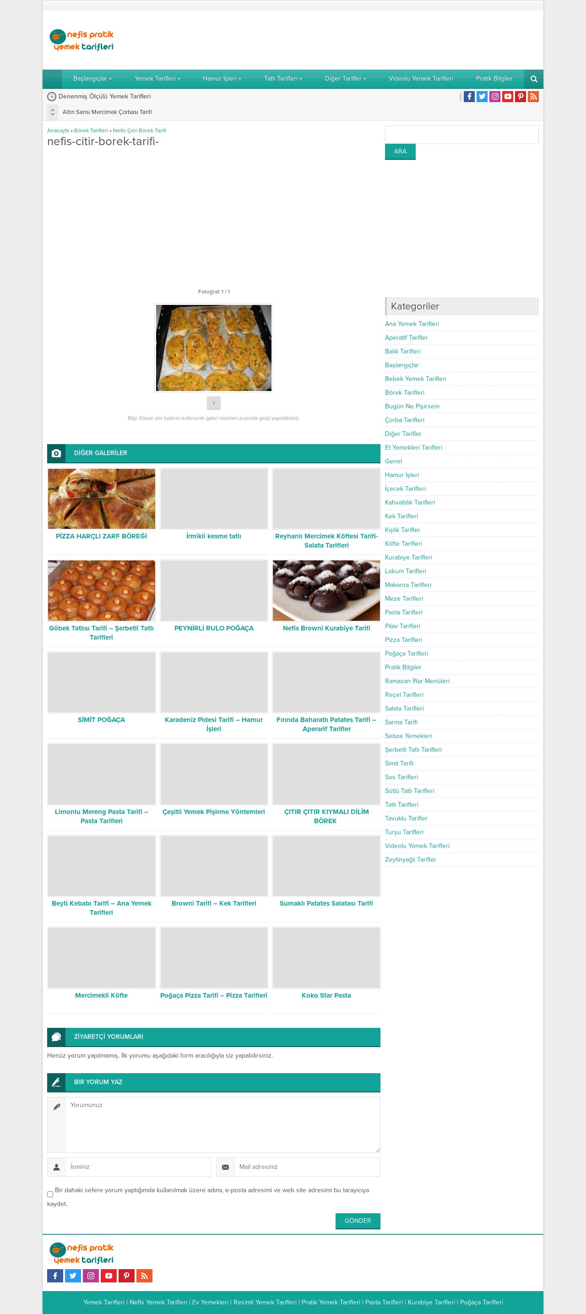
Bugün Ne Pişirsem (412, 406)
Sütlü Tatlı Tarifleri (409, 791)
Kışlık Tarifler (402, 530)
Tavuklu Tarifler (406, 818)
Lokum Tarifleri (405, 571)
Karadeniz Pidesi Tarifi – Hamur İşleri (214, 724)
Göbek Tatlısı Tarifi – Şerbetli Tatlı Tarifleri (101, 632)
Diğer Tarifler (403, 434)
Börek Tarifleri (91, 130)
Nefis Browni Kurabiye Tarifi (326, 628)
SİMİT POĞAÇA (101, 720)
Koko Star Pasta (326, 995)
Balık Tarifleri (403, 351)
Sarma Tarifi (401, 722)
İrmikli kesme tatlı (213, 536)
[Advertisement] (372, 39)
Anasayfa (58, 130)
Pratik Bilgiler (403, 667)
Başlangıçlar (402, 365)
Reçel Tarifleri (404, 695)
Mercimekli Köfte (101, 995)
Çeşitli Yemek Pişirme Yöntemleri (214, 812)
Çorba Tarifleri (404, 420)
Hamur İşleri (402, 475)
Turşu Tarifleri (404, 832)
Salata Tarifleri (404, 708)
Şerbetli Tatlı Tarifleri (413, 750)
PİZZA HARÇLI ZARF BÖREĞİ (101, 536)
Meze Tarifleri (404, 599)
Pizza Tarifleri (403, 640)
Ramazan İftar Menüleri (417, 681)
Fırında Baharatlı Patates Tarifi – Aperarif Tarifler (326, 724)
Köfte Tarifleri (403, 544)
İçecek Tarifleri (405, 489)
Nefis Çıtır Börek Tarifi (139, 130)
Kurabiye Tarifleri (408, 557)
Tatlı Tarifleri (401, 805)
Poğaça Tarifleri (406, 653)
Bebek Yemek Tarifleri (415, 379)
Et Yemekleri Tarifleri (413, 447)
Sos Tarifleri (401, 777)
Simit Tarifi (399, 763)
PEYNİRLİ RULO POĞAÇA (214, 628)
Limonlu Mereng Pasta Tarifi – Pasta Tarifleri (101, 816)
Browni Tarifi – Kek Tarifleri (214, 903)
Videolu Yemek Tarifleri (417, 846)
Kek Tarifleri (401, 516)
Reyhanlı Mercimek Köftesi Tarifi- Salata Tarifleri (326, 540)
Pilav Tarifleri (402, 626)
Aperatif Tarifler (406, 338)
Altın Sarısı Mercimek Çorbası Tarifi (107, 112)
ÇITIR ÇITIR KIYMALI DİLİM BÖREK (326, 816)
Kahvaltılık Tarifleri (410, 502)
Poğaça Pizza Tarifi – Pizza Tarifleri (213, 995)
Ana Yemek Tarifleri (412, 324)
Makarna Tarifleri (408, 585)
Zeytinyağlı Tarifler (410, 859)
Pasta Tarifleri (404, 612)
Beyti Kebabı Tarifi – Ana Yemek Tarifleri (102, 908)
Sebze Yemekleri (408, 736)
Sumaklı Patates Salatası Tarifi (326, 903)
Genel (393, 461)
